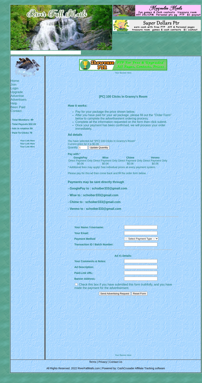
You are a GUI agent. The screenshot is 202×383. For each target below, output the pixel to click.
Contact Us (115, 361)
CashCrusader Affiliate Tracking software (141, 368)
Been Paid (18, 107)
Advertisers (19, 99)
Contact (16, 111)
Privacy (102, 361)
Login (14, 88)
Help (14, 103)
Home (15, 81)
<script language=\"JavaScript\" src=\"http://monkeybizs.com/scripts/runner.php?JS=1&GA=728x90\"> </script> (123, 344)
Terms (92, 361)
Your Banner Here (121, 33)
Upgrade (17, 92)
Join (13, 84)
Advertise (17, 96)
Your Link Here (27, 140)
